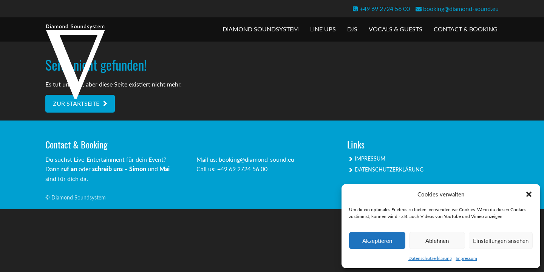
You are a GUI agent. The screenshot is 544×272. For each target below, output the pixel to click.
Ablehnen (437, 240)
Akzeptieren (377, 240)
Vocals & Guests (395, 28)
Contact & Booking (466, 28)
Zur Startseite (76, 103)
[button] (529, 194)
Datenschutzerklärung (430, 258)
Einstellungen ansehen (501, 240)
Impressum (466, 258)
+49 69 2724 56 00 (381, 8)
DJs (352, 28)
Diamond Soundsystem (261, 28)
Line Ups (323, 28)
